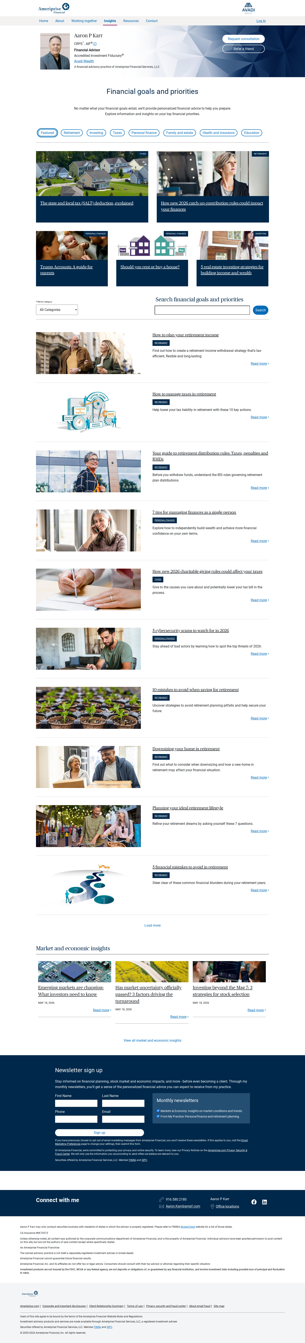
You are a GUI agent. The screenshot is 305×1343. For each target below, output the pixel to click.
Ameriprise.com (29, 1306)
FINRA (132, 1160)
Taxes (117, 133)
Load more (152, 925)
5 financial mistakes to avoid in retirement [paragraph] (190, 867)
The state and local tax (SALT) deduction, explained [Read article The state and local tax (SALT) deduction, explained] (86, 203)
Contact (152, 21)
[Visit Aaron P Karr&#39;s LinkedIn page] (264, 1202)
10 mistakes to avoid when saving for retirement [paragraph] (195, 690)
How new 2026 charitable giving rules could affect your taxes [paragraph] (207, 571)
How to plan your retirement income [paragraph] (185, 335)
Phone (60, 1112)
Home (43, 21)
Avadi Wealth (84, 61)
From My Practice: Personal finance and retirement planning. (200, 1116)
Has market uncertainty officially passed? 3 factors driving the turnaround (148, 994)
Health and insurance (218, 133)
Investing (96, 133)
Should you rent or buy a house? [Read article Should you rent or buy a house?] (150, 267)
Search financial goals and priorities (199, 299)
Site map (219, 1306)
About (59, 21)
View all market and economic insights (152, 1040)
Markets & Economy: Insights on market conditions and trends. (202, 1111)
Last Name (110, 1096)
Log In (261, 21)
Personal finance (144, 133)
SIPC (144, 1160)
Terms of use (135, 1306)
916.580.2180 (176, 1200)
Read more (259, 364)
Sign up (99, 1133)
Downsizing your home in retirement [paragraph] (186, 749)
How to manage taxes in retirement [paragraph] (184, 394)
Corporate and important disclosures (64, 1306)
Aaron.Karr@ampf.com (183, 1206)
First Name (63, 1096)
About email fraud (199, 1306)
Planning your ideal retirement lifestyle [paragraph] (187, 808)
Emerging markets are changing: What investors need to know (71, 991)
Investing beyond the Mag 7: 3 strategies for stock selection (222, 991)
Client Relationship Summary (106, 1306)
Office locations (224, 1206)
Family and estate (179, 133)
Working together (84, 21)
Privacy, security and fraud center (166, 1306)
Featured (47, 133)
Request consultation (243, 39)
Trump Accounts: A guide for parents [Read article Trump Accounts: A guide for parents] (66, 270)
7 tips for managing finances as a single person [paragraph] (194, 512)
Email (106, 1112)
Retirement (72, 133)
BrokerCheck (188, 1226)
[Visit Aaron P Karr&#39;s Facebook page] (254, 1202)
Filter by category (44, 302)
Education (251, 133)
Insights (110, 21)
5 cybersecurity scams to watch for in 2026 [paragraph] (190, 631)
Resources (131, 21)
